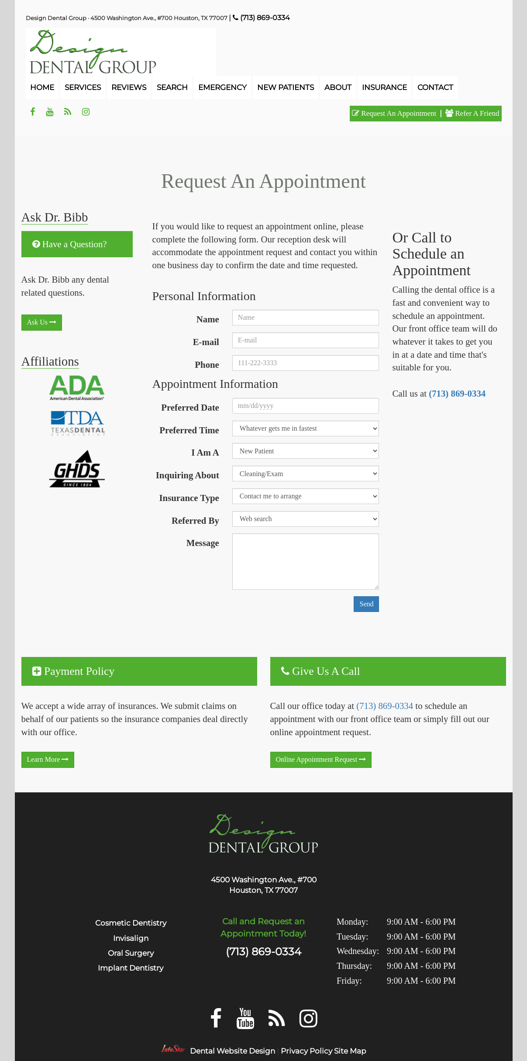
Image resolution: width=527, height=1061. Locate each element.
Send (366, 604)
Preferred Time (189, 430)
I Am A (205, 452)
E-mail (206, 342)
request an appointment (394, 113)
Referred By (195, 520)
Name (207, 319)
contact (435, 87)
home (42, 87)
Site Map (350, 1051)
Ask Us (42, 322)
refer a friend (472, 113)
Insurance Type (189, 498)
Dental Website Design (232, 1051)
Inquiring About (187, 475)
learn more (48, 759)
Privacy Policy (306, 1051)
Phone (207, 364)
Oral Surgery (131, 953)
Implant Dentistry (130, 968)
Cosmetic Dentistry (130, 923)
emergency (222, 87)
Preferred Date (190, 407)
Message (202, 543)
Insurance (384, 87)
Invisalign (130, 938)
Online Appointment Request (321, 759)
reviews (128, 87)
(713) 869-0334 (457, 393)
